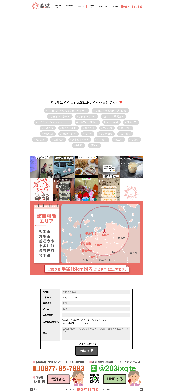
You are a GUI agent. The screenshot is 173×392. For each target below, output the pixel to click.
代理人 (76, 297)
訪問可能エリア (69, 6)
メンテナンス (100, 320)
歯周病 (76, 320)
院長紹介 (81, 6)
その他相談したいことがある (77, 323)
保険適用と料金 (92, 6)
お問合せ (114, 6)
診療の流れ (103, 6)
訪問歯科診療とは (58, 6)
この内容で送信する (86, 344)
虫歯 (66, 320)
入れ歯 (86, 320)
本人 (66, 297)
